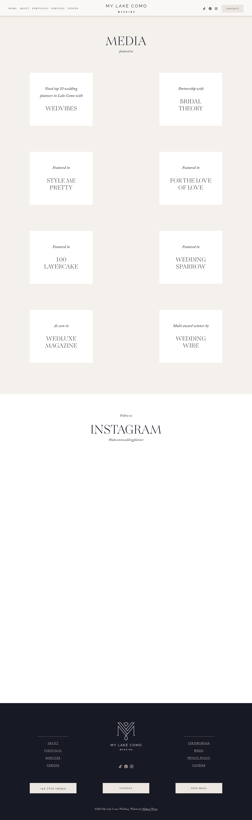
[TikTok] (202, 9)
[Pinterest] (208, 9)
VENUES (53, 764)
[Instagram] (214, 9)
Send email (199, 788)
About (26, 9)
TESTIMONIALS (199, 742)
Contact (231, 9)
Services (59, 9)
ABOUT (53, 742)
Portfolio (42, 9)
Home (14, 9)
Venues (74, 9)
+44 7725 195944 (53, 788)
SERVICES (53, 757)
